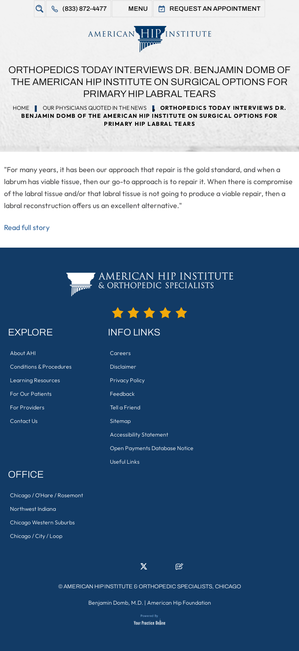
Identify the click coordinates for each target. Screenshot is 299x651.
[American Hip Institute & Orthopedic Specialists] (149, 39)
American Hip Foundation (179, 602)
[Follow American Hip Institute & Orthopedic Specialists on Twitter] (144, 569)
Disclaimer (123, 366)
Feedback (122, 393)
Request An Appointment (215, 8)
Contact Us (24, 421)
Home (21, 107)
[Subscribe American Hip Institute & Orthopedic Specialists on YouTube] (167, 569)
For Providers (27, 407)
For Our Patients (31, 393)
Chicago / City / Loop (36, 536)
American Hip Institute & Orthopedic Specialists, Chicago (152, 586)
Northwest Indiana (33, 508)
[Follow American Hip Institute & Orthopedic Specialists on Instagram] (155, 569)
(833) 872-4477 (84, 8)
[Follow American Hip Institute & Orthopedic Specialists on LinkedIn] (132, 569)
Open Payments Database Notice (151, 448)
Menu (138, 8)
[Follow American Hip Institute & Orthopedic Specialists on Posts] (179, 569)
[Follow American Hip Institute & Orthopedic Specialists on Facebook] (120, 569)
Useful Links (125, 461)
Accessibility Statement (139, 434)
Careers (120, 353)
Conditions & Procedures (41, 366)
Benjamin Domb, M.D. (115, 602)
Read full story (27, 227)
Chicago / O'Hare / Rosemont (46, 495)
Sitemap (120, 421)
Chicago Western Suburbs (42, 522)
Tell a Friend (125, 407)
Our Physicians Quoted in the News (95, 107)
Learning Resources (35, 380)
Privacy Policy (127, 380)
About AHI (23, 353)
